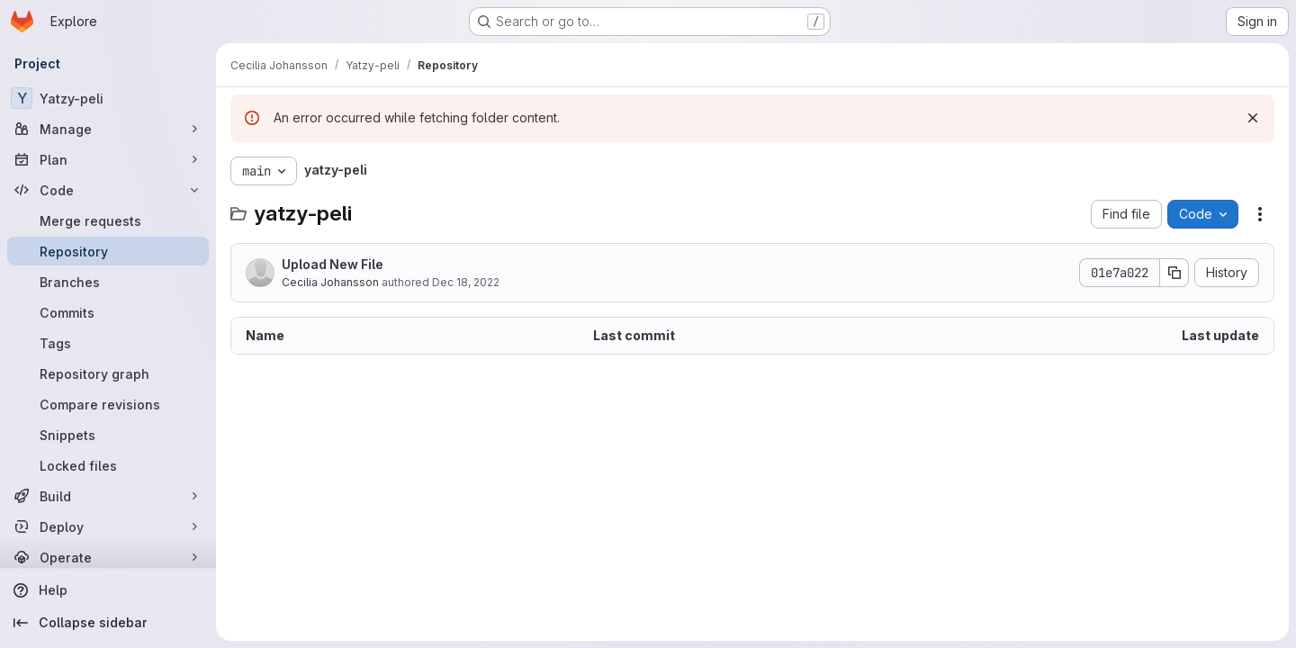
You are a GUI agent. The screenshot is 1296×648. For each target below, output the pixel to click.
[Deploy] (108, 526)
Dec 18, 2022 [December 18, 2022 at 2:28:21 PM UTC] (466, 282)
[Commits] (108, 312)
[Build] (108, 496)
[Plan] (108, 159)
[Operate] (108, 557)
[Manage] (108, 128)
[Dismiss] (1253, 118)
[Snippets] (108, 434)
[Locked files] (108, 465)
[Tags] (108, 342)
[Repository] (108, 251)
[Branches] (108, 281)
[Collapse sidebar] (108, 622)
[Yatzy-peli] (108, 98)
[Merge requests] (108, 220)
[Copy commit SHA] (1174, 272)
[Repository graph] (108, 373)
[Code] (108, 190)
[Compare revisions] (108, 404)
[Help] (108, 590)
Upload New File (332, 264)
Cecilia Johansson (330, 282)
